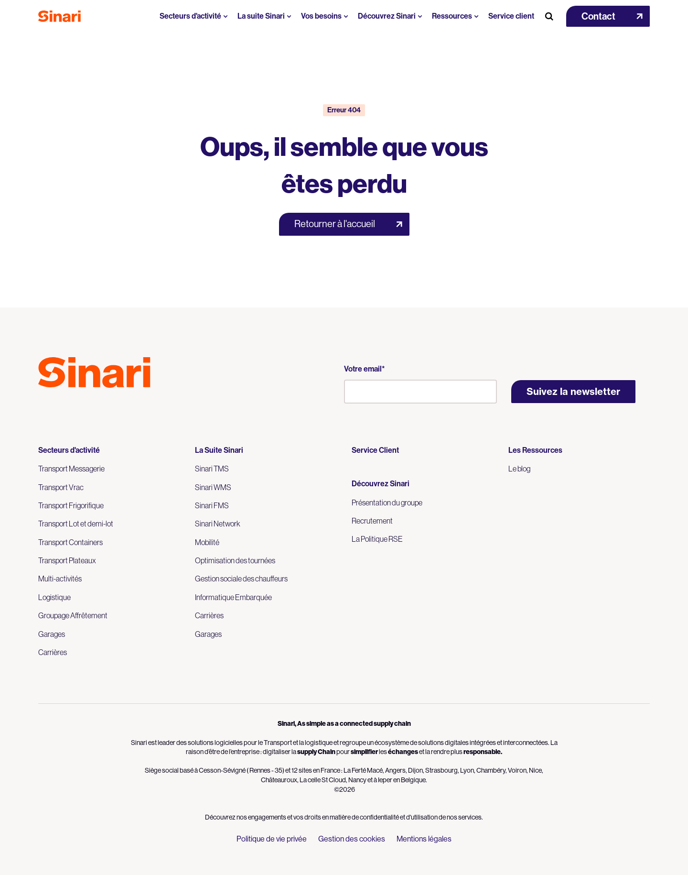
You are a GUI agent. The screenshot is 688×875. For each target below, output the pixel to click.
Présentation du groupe (387, 502)
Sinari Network (217, 523)
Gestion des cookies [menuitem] (351, 838)
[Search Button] (549, 16)
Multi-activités (60, 578)
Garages (51, 634)
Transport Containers (70, 542)
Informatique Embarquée (233, 597)
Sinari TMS (212, 468)
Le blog (519, 468)
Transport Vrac (61, 487)
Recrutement (372, 520)
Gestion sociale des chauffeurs (241, 578)
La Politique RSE (377, 539)
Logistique (54, 597)
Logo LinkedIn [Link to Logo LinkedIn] (61, 409)
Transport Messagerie (71, 468)
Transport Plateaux (67, 560)
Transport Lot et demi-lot (75, 523)
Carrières (52, 652)
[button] (608, 16)
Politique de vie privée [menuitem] (271, 838)
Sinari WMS (213, 487)
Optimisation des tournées (235, 560)
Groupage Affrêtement (73, 615)
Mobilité (207, 542)
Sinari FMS (212, 505)
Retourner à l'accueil (334, 224)
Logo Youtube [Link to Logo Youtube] (44, 409)
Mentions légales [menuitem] (424, 838)
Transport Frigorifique (71, 505)
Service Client (375, 450)
